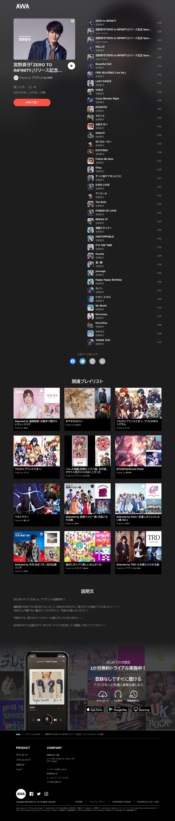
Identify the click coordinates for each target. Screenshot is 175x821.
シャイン (100, 331)
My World (101, 305)
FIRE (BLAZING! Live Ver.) (111, 72)
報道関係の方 (52, 774)
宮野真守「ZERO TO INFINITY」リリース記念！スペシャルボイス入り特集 (74, 734)
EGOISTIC (101, 107)
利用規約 (79, 802)
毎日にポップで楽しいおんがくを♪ (84, 564)
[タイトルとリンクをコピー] (92, 361)
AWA (26, 428)
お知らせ (20, 765)
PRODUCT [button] (23, 748)
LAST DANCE (103, 81)
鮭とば (26, 520)
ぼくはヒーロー (104, 141)
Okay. (99, 167)
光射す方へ (102, 124)
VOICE (99, 90)
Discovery (101, 314)
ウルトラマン (21, 517)
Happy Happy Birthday (109, 279)
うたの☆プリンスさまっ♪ (28, 469)
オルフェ (100, 116)
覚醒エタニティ (104, 228)
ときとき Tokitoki (81, 568)
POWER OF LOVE (106, 210)
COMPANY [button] (54, 748)
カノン (99, 288)
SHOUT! (100, 133)
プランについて (23, 760)
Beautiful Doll (103, 64)
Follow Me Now (104, 159)
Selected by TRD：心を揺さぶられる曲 (137, 564)
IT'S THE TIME (104, 245)
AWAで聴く (32, 102)
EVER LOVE (103, 185)
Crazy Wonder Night (107, 98)
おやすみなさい (74, 421)
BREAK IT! (102, 219)
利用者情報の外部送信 (121, 802)
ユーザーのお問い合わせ (57, 769)
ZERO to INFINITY (106, 21)
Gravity (100, 254)
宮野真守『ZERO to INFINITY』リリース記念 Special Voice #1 (129, 29)
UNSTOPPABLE (105, 236)
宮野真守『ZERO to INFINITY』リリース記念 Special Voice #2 (129, 38)
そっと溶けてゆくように (109, 176)
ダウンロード (22, 755)
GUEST (78, 425)
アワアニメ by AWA (42, 77)
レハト (127, 428)
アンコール (101, 193)
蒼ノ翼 (99, 262)
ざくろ (26, 473)
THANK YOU (103, 340)
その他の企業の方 (54, 782)
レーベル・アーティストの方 (57, 778)
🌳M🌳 (128, 473)
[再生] (71, 66)
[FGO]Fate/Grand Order (130, 469)
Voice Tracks (102, 33)
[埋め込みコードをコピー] (102, 361)
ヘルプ (19, 769)
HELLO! (100, 46)
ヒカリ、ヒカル (103, 297)
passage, (101, 271)
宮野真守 (100, 24)
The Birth (101, 202)
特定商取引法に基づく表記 (148, 802)
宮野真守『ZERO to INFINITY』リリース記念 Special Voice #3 (129, 55)
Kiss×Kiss (101, 323)
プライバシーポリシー (97, 802)
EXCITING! (102, 150)
